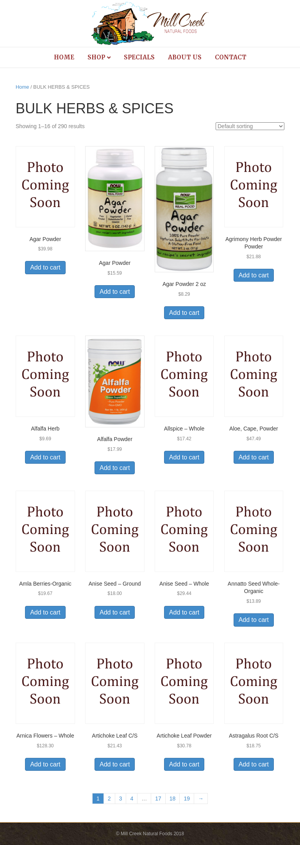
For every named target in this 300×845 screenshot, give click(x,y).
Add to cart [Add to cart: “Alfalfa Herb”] (45, 457)
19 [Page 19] (187, 798)
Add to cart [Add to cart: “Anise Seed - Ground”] (115, 612)
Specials (139, 57)
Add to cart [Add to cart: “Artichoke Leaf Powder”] (184, 764)
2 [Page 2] (109, 798)
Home (64, 57)
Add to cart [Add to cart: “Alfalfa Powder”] (115, 467)
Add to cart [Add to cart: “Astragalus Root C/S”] (254, 764)
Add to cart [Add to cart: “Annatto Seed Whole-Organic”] (254, 619)
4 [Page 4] (131, 798)
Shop (96, 57)
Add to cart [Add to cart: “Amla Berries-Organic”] (45, 612)
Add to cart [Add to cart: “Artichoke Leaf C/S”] (115, 764)
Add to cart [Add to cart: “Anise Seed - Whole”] (184, 612)
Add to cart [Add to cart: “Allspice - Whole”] (184, 457)
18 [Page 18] (173, 798)
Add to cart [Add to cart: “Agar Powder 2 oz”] (184, 312)
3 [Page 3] (120, 798)
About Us (185, 57)
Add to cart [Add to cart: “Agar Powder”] (45, 267)
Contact (230, 57)
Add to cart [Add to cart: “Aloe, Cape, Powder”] (254, 457)
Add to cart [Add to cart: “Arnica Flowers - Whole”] (45, 764)
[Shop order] (250, 126)
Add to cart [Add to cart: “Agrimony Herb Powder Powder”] (254, 275)
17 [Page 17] (158, 798)
